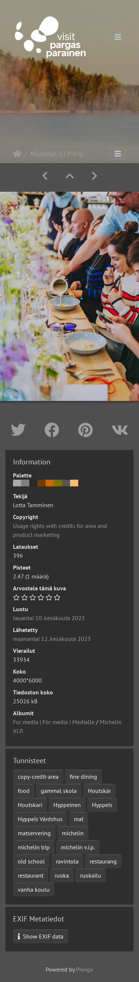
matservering (34, 833)
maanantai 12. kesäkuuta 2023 (52, 638)
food (24, 790)
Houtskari (30, 804)
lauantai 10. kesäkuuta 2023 (49, 618)
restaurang (103, 861)
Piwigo (84, 969)
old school (31, 861)
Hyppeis (102, 804)
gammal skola (59, 790)
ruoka (61, 875)
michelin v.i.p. (78, 847)
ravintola (67, 861)
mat (78, 819)
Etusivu (17, 153)
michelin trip (34, 847)
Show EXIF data (40, 936)
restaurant (30, 875)
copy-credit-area (38, 776)
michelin (73, 833)
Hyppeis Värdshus (40, 819)
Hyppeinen (67, 804)
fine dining (83, 776)
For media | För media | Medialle (54, 722)
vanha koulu (34, 889)
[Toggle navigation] (118, 37)
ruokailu (90, 875)
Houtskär (99, 790)
